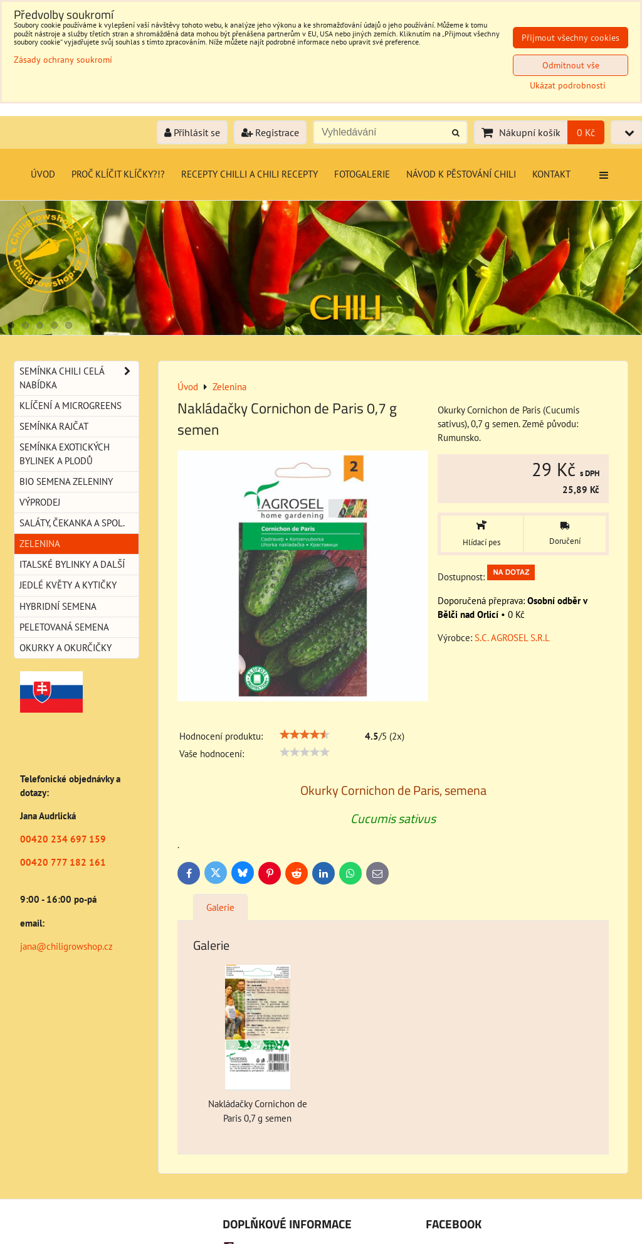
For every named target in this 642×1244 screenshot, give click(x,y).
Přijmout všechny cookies (570, 37)
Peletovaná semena (64, 627)
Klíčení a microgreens (70, 406)
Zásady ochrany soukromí (63, 59)
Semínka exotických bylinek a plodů (64, 454)
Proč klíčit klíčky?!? (118, 174)
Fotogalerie (362, 174)
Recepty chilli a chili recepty (249, 174)
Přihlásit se (192, 132)
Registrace (270, 132)
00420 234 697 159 (63, 839)
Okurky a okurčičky (65, 648)
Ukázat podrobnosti (568, 85)
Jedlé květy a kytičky (68, 585)
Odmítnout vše (570, 65)
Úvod (43, 174)
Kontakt (551, 174)
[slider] (305, 735)
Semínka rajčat (53, 426)
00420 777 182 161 (63, 862)
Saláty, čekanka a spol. (72, 523)
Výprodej (39, 502)
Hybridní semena (58, 606)
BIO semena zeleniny (66, 481)
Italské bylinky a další (72, 564)
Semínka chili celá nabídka (79, 378)
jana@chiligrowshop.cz (66, 946)
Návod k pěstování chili (461, 174)
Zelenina (39, 544)
